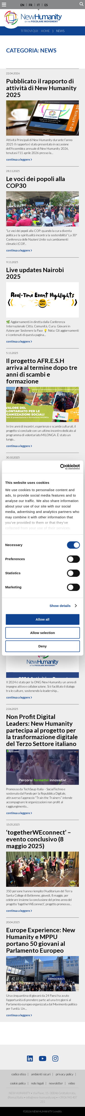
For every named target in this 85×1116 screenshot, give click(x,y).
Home (45, 31)
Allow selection (42, 633)
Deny (42, 646)
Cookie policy (18, 1083)
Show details (60, 606)
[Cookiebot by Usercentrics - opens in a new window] (60, 467)
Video (71, 1083)
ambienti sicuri (41, 1074)
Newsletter (56, 1083)
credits (58, 1111)
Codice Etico (19, 1074)
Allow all (42, 619)
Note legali (37, 1083)
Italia (20, 1097)
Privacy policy (64, 1074)
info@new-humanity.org (41, 1097)
